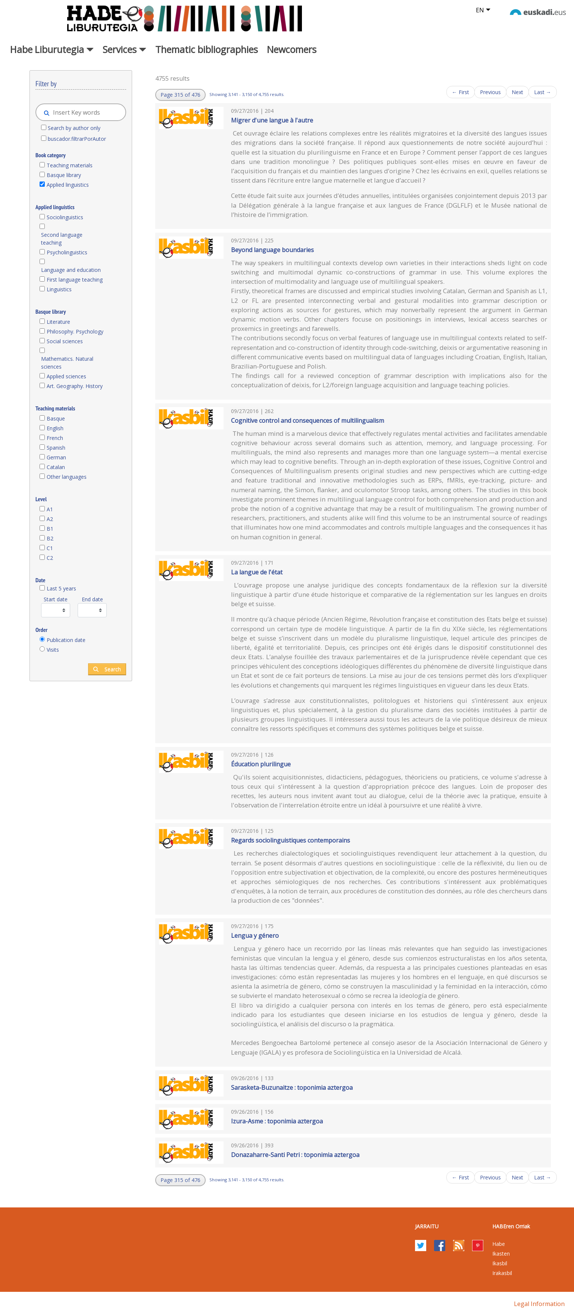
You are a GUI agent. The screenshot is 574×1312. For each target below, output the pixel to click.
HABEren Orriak (511, 1226)
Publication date (66, 639)
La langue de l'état (257, 572)
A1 (50, 509)
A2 (50, 518)
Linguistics (59, 289)
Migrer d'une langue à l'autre (272, 120)
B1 (50, 528)
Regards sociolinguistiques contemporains (290, 840)
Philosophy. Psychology (75, 331)
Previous (490, 92)
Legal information (539, 1304)
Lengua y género (255, 935)
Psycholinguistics (67, 252)
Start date (56, 599)
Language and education (71, 269)
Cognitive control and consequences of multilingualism (307, 420)
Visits (53, 649)
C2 (50, 557)
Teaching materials (70, 165)
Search (107, 669)
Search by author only (74, 127)
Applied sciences (66, 376)
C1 (50, 548)
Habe (498, 1243)
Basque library (64, 175)
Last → (542, 92)
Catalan (56, 467)
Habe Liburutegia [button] (52, 49)
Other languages (67, 476)
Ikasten (501, 1253)
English (55, 428)
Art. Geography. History (75, 386)
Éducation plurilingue (261, 764)
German (56, 457)
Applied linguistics (68, 184)
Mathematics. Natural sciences (67, 362)
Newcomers (291, 49)
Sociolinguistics (65, 217)
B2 (50, 538)
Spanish (56, 447)
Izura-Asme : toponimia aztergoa (277, 1121)
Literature (58, 321)
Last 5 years (61, 588)
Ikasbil (499, 1263)
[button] (180, 95)
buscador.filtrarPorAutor (77, 138)
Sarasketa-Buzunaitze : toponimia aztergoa (292, 1087)
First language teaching (75, 279)
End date (92, 599)
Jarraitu (427, 1226)
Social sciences (65, 341)
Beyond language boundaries (272, 250)
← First (460, 92)
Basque (56, 418)
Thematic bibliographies (206, 49)
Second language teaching (61, 238)
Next (517, 92)
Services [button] (124, 49)
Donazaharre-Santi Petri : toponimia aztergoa (295, 1155)
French (55, 437)
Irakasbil (502, 1273)
